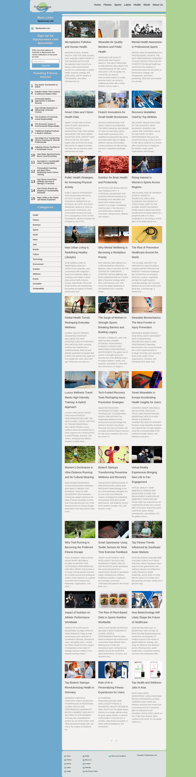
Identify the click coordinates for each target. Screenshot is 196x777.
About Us (158, 4)
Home (97, 4)
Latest (127, 4)
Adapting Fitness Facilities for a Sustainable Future (47, 148)
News (35, 239)
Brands (36, 249)
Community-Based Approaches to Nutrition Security (45, 101)
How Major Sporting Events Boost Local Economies (48, 155)
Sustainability (38, 288)
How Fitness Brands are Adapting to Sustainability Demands (47, 190)
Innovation (37, 284)
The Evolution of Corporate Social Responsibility (46, 118)
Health (137, 4)
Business (37, 225)
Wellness (37, 274)
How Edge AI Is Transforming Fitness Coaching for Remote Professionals (47, 140)
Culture (36, 254)
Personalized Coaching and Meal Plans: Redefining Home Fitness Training (47, 171)
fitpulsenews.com (43, 28)
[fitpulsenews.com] (42, 5)
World (146, 4)
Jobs (35, 244)
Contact (87, 763)
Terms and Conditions (118, 756)
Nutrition (36, 269)
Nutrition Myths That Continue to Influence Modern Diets (47, 93)
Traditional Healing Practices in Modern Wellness (47, 132)
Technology (37, 259)
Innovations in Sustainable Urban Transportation (48, 162)
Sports (117, 4)
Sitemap (88, 767)
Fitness (108, 4)
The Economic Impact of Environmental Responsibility (47, 125)
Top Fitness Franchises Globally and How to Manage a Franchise (47, 181)
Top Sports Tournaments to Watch (46, 86)
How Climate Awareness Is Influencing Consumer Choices (46, 110)
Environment (38, 264)
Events (36, 279)
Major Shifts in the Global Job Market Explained (47, 198)
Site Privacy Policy (91, 771)
